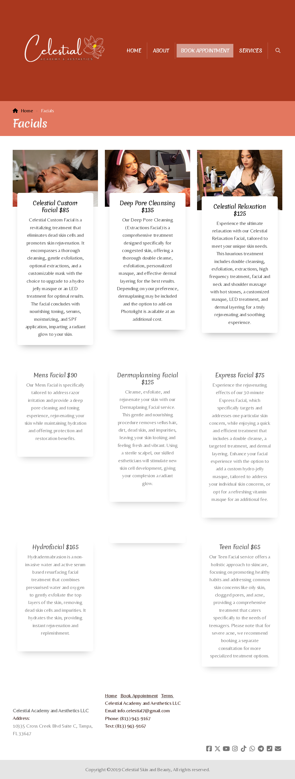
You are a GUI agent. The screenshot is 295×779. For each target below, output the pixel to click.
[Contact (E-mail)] (278, 748)
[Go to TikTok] (243, 748)
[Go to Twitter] (217, 748)
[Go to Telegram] (260, 748)
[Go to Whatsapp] (252, 748)
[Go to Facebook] (209, 748)
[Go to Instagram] (234, 748)
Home (27, 110)
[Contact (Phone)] (269, 748)
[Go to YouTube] (226, 748)
